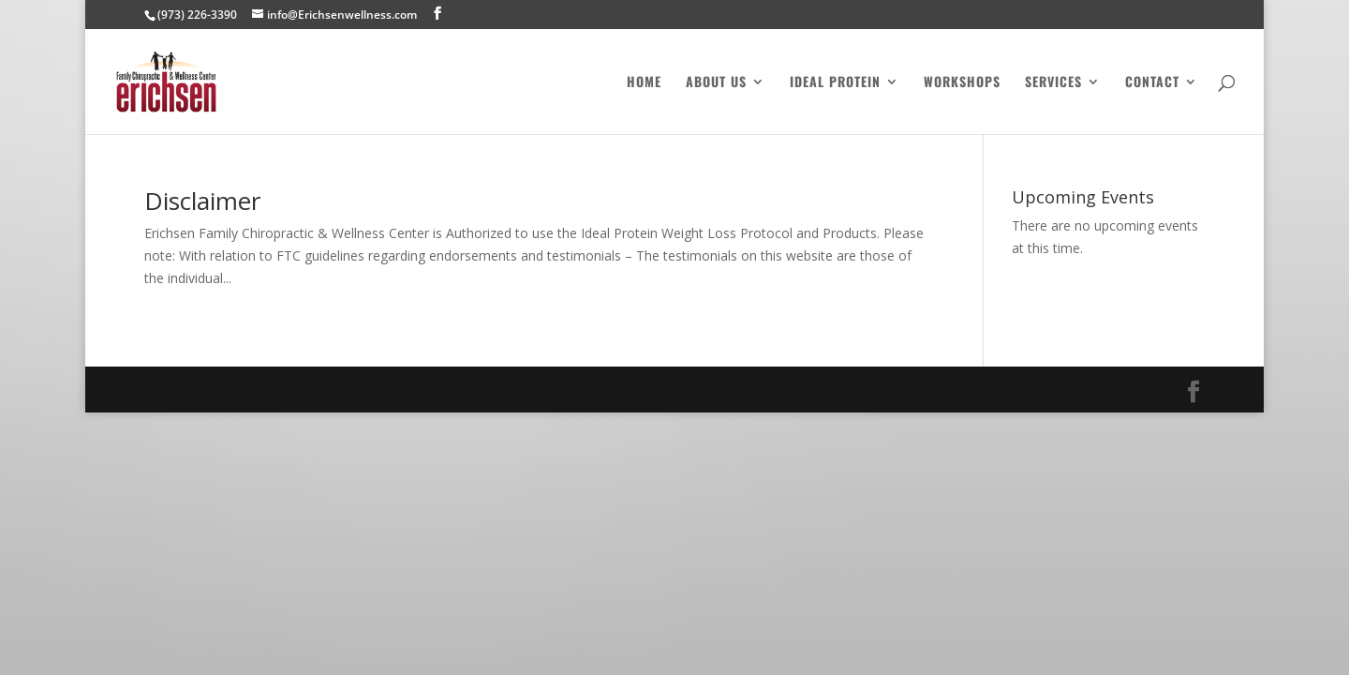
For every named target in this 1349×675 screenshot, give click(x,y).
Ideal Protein (835, 83)
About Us (716, 83)
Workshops (962, 83)
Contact (1152, 83)
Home (644, 83)
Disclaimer (202, 201)
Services (1053, 83)
